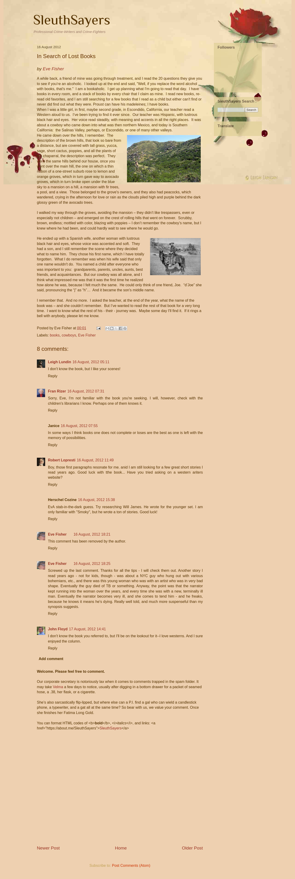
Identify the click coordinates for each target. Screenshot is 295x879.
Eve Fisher (87, 335)
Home (121, 848)
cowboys (69, 335)
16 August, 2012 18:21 (92, 534)
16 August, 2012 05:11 (90, 362)
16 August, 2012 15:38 (96, 500)
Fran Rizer (57, 391)
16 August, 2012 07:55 (79, 426)
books (55, 335)
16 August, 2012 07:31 (85, 391)
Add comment (51, 659)
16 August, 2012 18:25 (92, 564)
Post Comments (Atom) (131, 865)
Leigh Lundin (59, 362)
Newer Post (48, 848)
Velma (58, 687)
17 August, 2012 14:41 (87, 629)
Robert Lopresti (61, 460)
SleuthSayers (71, 19)
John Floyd (58, 629)
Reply (52, 376)
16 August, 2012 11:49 (95, 460)
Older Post (192, 848)
